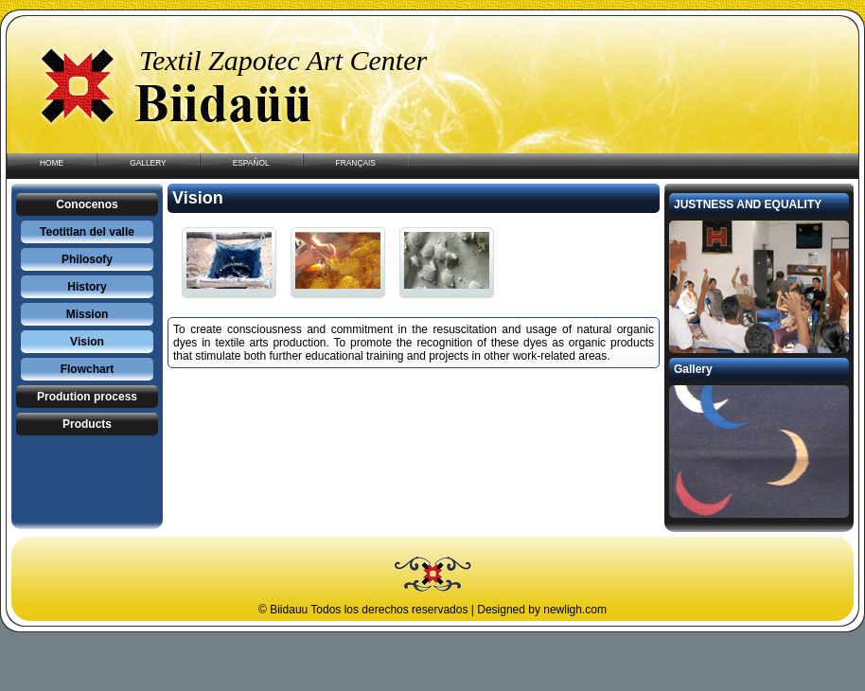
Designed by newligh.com (542, 609)
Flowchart (88, 369)
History (86, 286)
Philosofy (87, 259)
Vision (87, 341)
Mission (87, 314)
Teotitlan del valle (87, 232)
